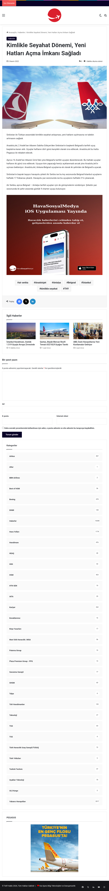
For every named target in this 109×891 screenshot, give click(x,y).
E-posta (5, 416)
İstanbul (87, 282)
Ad (3, 404)
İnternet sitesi (62, 416)
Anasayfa (11, 32)
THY (66, 288)
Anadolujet (40, 282)
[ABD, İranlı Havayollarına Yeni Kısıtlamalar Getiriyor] (87, 331)
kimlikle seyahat (49, 288)
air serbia (23, 282)
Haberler (21, 32)
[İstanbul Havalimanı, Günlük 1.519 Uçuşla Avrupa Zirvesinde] (21, 331)
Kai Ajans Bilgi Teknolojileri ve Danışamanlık (57, 886)
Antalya (57, 282)
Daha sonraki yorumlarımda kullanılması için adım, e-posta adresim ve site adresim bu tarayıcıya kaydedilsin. (49, 428)
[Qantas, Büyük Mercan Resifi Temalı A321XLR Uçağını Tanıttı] (54, 331)
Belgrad (72, 282)
